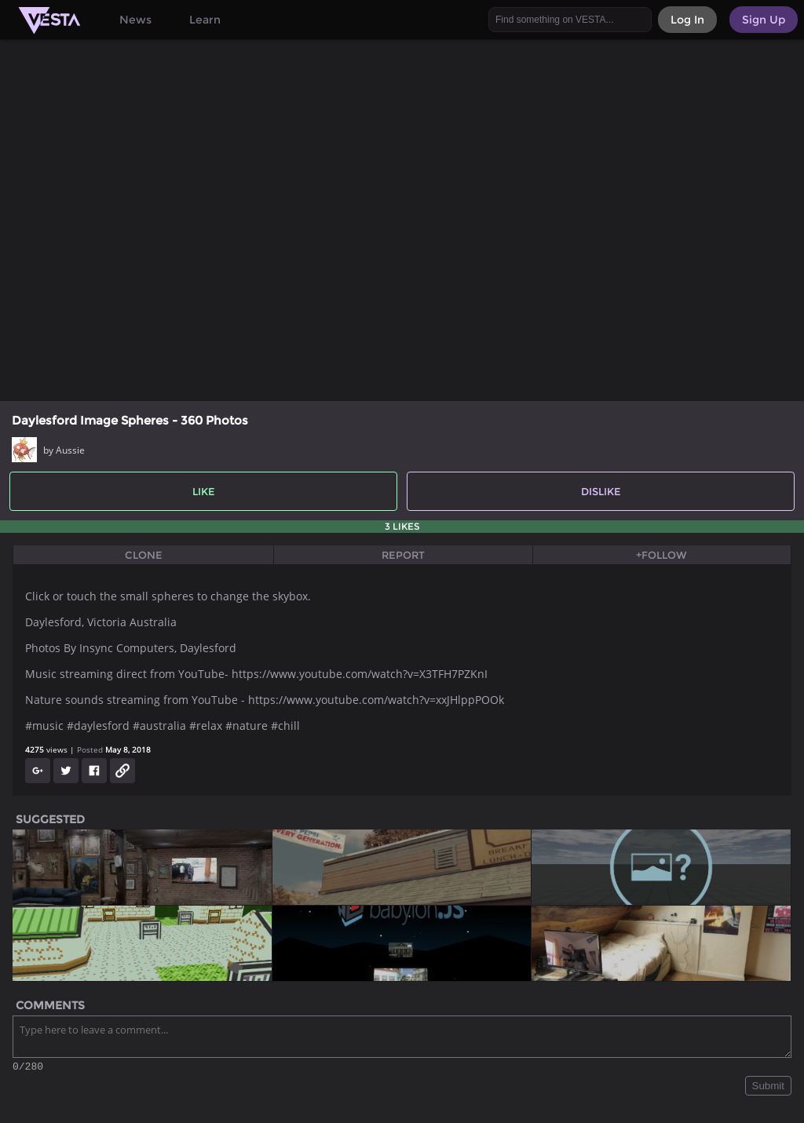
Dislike (601, 491)
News (135, 20)
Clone (144, 555)
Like (203, 491)
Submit (768, 1088)
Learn (205, 20)
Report (403, 555)
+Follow (661, 555)
